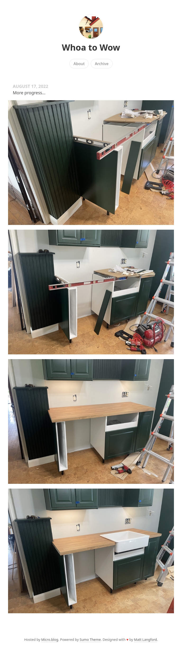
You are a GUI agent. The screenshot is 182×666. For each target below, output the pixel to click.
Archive (101, 63)
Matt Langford (145, 639)
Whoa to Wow (91, 47)
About (79, 63)
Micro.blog (49, 639)
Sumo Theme (90, 639)
